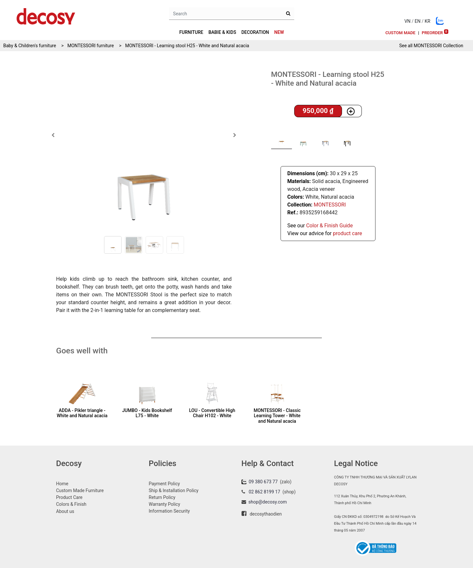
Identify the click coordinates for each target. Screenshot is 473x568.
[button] (53, 135)
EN (418, 21)
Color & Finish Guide (329, 225)
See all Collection (431, 45)
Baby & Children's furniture (29, 45)
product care (347, 233)
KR (427, 21)
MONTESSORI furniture (90, 45)
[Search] (288, 13)
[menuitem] (279, 32)
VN (407, 21)
